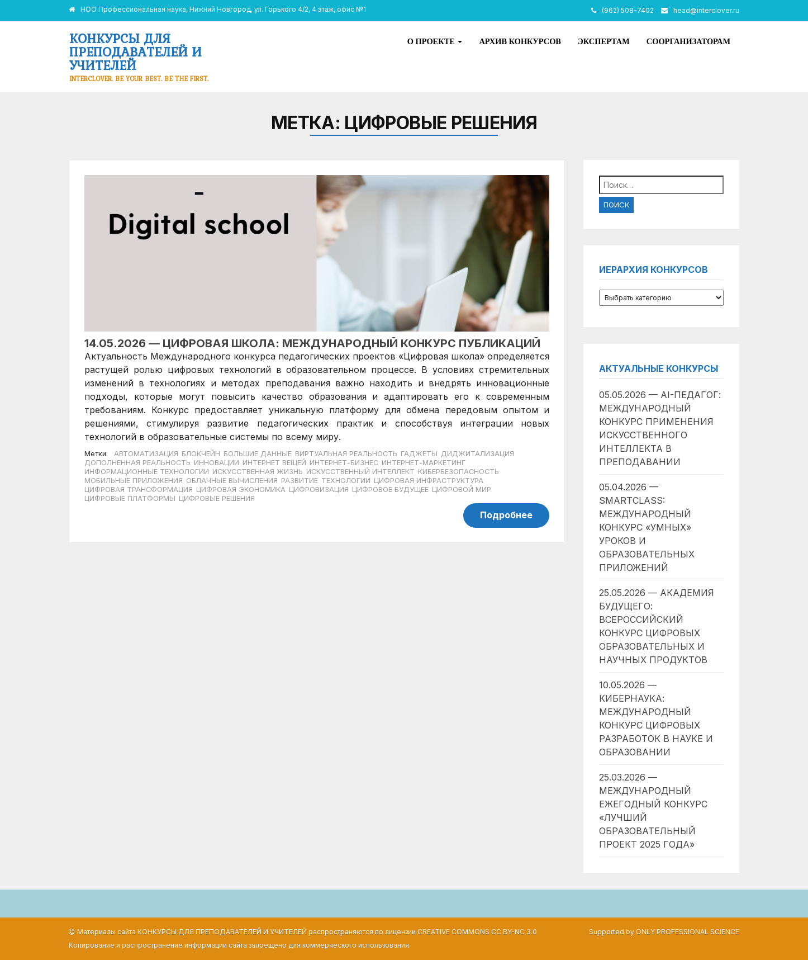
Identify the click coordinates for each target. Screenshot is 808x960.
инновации (216, 462)
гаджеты (419, 454)
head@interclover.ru (706, 10)
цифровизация (319, 489)
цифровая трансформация (138, 489)
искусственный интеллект (360, 471)
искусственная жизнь (257, 471)
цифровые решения (217, 498)
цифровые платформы (129, 498)
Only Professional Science (687, 932)
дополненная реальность (137, 462)
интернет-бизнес (344, 462)
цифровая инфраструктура (428, 480)
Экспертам (604, 41)
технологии (345, 480)
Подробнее (506, 515)
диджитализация (477, 454)
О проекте (435, 41)
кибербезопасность (458, 471)
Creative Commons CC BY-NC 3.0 (477, 932)
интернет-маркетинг (423, 462)
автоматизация (146, 454)
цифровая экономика (241, 489)
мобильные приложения (133, 480)
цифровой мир (461, 489)
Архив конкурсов (520, 41)
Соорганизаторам (688, 41)
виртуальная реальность (346, 454)
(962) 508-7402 (628, 10)
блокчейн (201, 454)
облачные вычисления (232, 480)
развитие (299, 480)
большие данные (258, 454)
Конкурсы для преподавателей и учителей (135, 52)
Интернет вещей (274, 462)
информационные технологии (146, 471)
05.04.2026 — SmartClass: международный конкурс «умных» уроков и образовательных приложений (647, 527)
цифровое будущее (390, 489)
